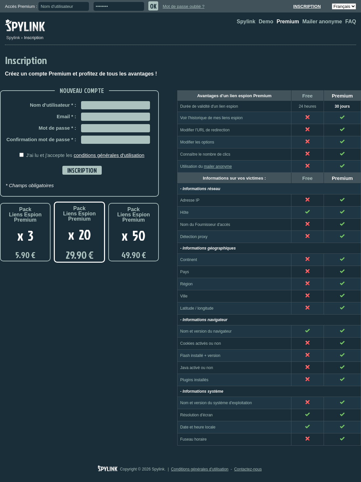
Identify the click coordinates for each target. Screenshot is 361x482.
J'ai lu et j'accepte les (85, 155)
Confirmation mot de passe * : (41, 139)
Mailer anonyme (322, 21)
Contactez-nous (248, 469)
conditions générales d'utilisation (109, 155)
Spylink (246, 21)
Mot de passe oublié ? (183, 6)
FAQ (350, 21)
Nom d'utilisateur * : (53, 104)
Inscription (307, 6)
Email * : (66, 116)
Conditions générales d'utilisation (199, 469)
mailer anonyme (218, 166)
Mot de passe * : (57, 127)
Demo (266, 21)
